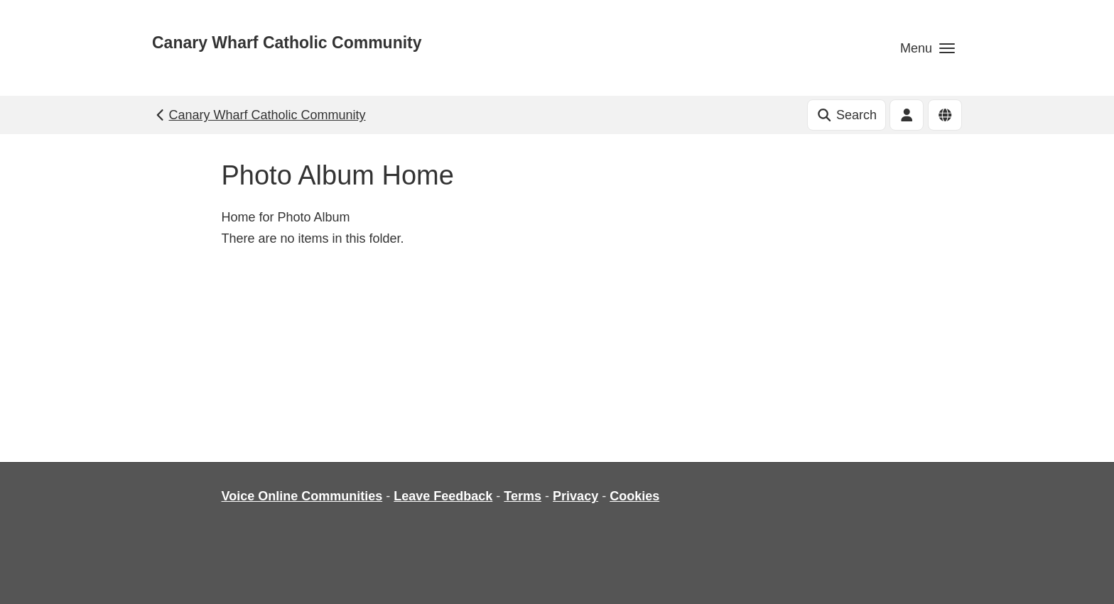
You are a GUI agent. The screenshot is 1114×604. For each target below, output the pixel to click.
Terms (522, 496)
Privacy (575, 496)
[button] (927, 48)
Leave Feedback (443, 496)
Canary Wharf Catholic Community (287, 42)
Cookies (634, 496)
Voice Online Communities (302, 496)
